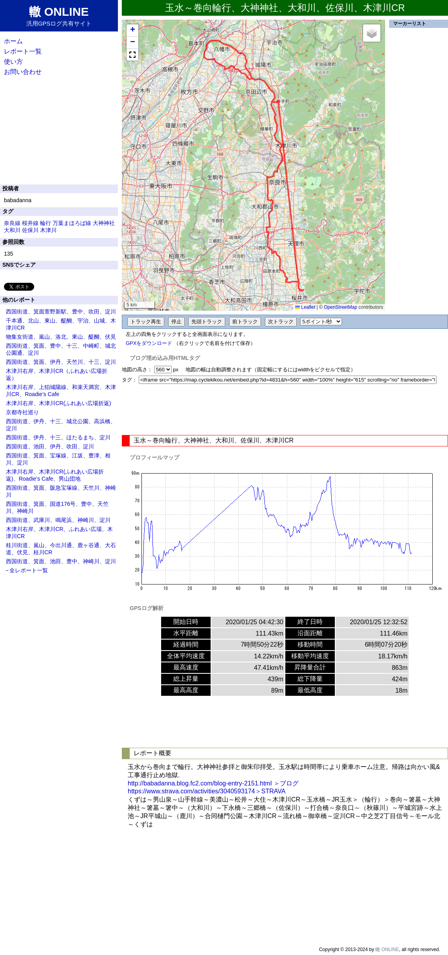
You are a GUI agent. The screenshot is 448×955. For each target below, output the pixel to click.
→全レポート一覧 (26, 570)
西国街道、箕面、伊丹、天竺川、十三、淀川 (61, 362)
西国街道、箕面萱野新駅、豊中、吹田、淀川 (61, 311)
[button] (132, 30)
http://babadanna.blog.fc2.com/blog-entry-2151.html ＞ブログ (213, 783)
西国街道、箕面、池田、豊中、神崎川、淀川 (61, 561)
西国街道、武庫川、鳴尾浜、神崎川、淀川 (58, 520)
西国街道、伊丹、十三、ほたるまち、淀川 (58, 437)
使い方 (13, 61)
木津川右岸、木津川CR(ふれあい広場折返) (58, 403)
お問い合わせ (23, 71)
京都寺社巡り (22, 412)
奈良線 (12, 223)
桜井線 (30, 223)
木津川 (48, 230)
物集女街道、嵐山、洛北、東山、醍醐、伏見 (61, 337)
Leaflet (305, 307)
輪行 (45, 223)
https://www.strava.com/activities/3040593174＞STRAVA (206, 791)
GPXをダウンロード (149, 343)
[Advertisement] (285, 409)
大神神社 (104, 223)
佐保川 (30, 230)
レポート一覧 (23, 51)
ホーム (13, 41)
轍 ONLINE (387, 949)
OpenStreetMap (340, 307)
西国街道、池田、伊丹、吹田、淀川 (50, 446)
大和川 (12, 230)
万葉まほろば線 (72, 223)
